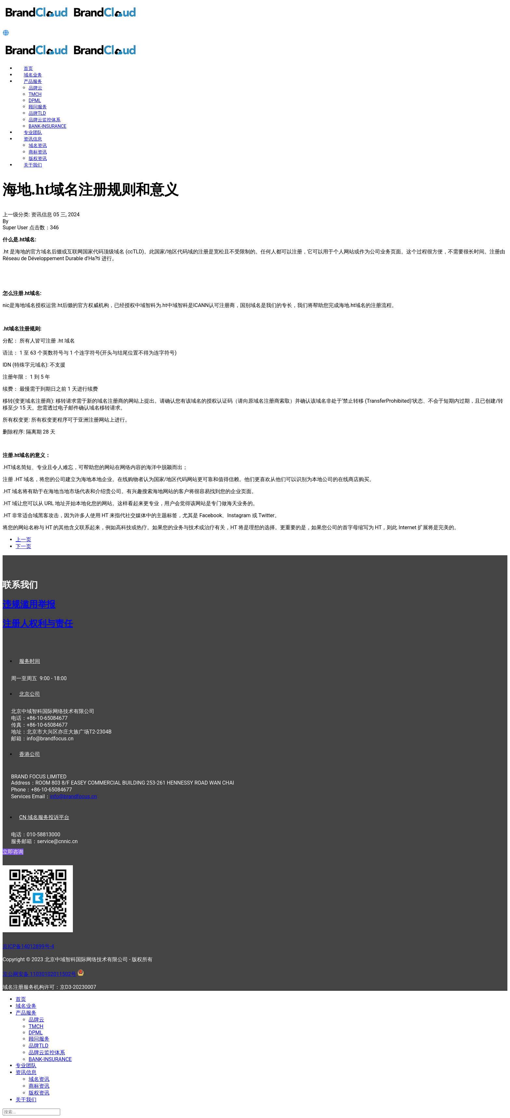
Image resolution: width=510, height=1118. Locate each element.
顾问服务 (38, 106)
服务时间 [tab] (29, 661)
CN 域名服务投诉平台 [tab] (44, 817)
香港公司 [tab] (29, 754)
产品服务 (33, 81)
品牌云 (35, 87)
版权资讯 (38, 158)
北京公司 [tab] (29, 694)
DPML (35, 100)
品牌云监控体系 (44, 119)
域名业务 (33, 74)
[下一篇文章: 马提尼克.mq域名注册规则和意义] (23, 546)
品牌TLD (37, 113)
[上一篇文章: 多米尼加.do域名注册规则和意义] (23, 539)
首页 (28, 68)
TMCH (35, 94)
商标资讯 (38, 152)
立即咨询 (13, 852)
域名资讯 (38, 145)
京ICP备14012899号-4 (28, 946)
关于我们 (33, 165)
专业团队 (33, 132)
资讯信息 (33, 138)
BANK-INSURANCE (47, 126)
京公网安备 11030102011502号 (39, 974)
